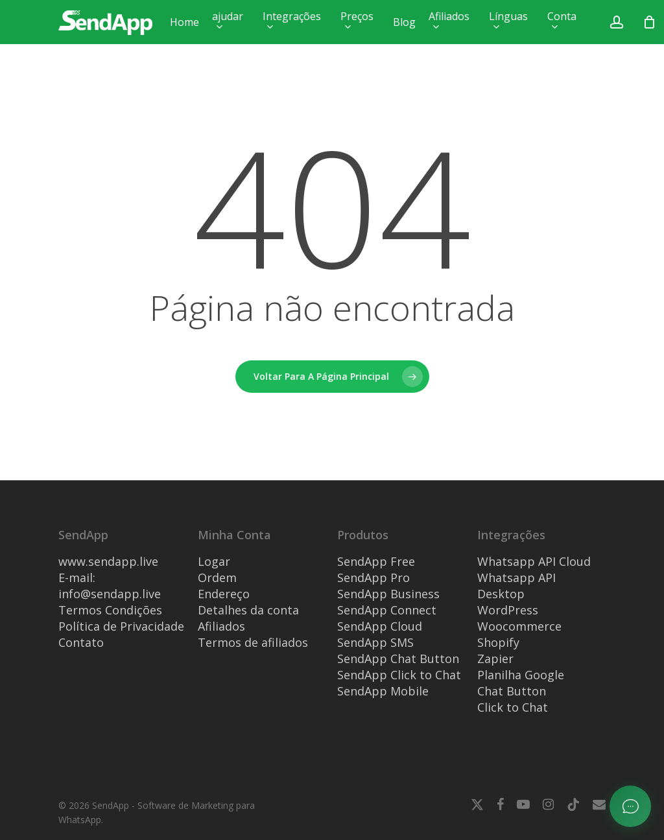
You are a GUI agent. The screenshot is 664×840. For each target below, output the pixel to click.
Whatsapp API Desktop (516, 585)
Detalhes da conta (248, 610)
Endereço (224, 593)
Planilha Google (520, 674)
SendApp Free (376, 561)
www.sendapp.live (108, 561)
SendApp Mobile (383, 691)
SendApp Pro (373, 577)
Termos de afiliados (253, 642)
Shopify (498, 642)
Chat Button (511, 691)
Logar (214, 561)
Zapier (495, 658)
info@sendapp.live (109, 593)
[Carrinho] (650, 22)
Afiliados (221, 626)
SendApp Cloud (379, 626)
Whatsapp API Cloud (534, 561)
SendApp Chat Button (398, 658)
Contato (81, 642)
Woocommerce (519, 626)
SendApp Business (388, 593)
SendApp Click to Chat (399, 674)
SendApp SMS (375, 642)
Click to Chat (512, 707)
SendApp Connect (386, 610)
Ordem (217, 577)
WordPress (507, 610)
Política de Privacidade (121, 626)
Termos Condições (110, 610)
